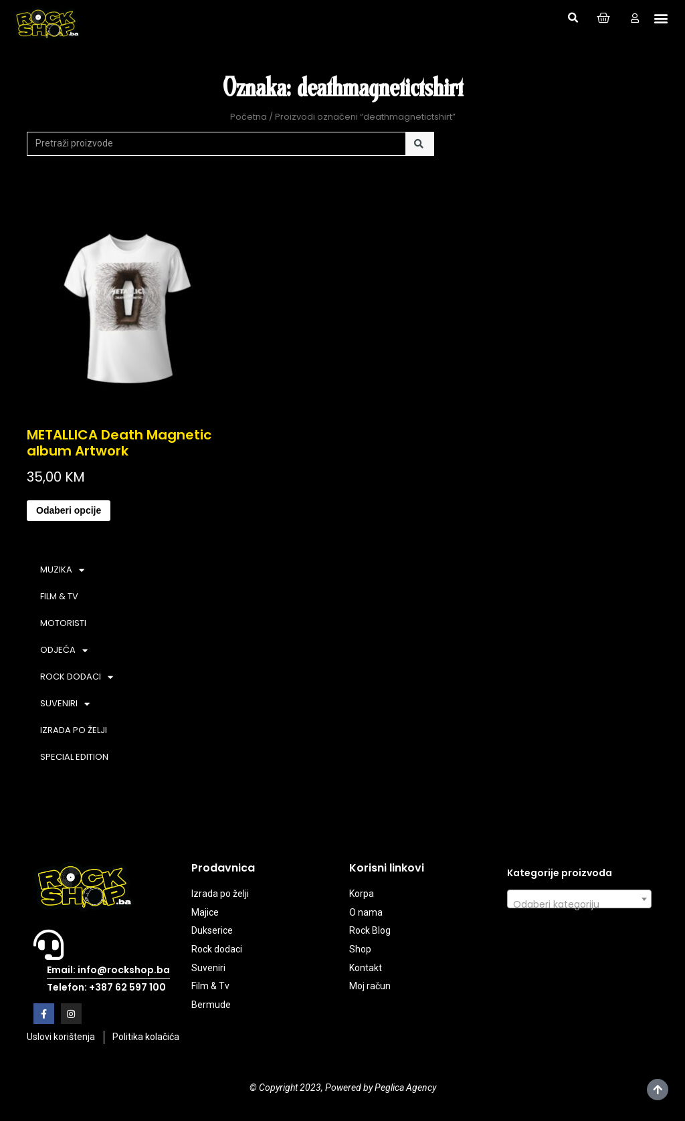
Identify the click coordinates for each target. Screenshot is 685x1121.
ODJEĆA (64, 650)
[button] (572, 18)
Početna (248, 116)
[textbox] (579, 904)
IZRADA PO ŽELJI (73, 730)
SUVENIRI (65, 704)
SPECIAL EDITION (74, 756)
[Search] (419, 143)
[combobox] (579, 899)
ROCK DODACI (76, 677)
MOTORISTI (63, 623)
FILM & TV (59, 596)
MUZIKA (62, 570)
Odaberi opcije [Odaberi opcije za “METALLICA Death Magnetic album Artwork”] (68, 510)
